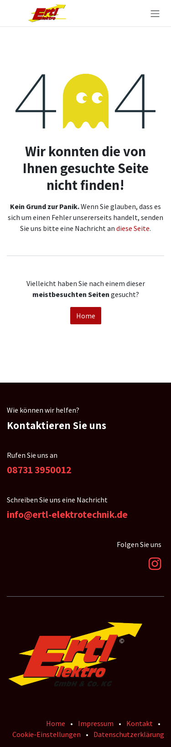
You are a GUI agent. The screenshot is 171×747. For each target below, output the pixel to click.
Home (85, 315)
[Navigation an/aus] (155, 13)
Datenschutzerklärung (128, 734)
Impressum (96, 723)
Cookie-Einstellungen (46, 734)
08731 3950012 (39, 469)
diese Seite (133, 228)
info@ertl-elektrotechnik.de (67, 514)
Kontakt (139, 723)
